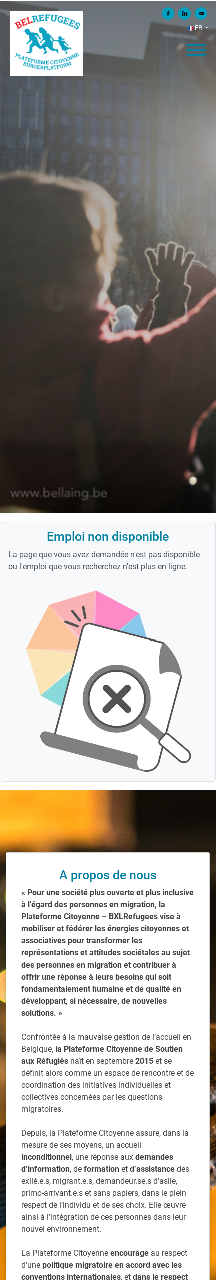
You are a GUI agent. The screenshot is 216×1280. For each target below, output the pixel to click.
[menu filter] (108, 0)
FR (196, 27)
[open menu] (196, 47)
